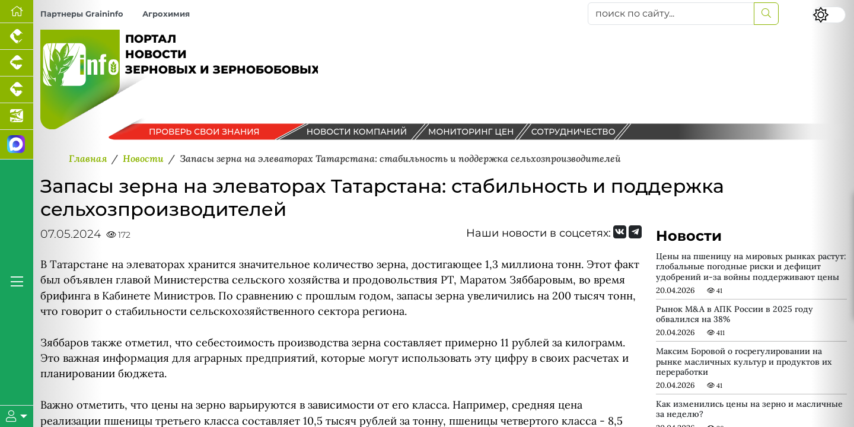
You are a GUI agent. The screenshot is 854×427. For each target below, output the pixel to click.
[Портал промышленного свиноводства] (16, 63)
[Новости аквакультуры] (16, 116)
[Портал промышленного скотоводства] (16, 90)
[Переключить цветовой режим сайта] (829, 15)
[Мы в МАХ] (16, 145)
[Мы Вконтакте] (619, 231)
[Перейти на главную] (16, 11)
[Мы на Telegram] (635, 231)
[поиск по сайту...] (671, 13)
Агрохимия (166, 13)
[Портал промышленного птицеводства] (16, 36)
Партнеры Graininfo (81, 13)
